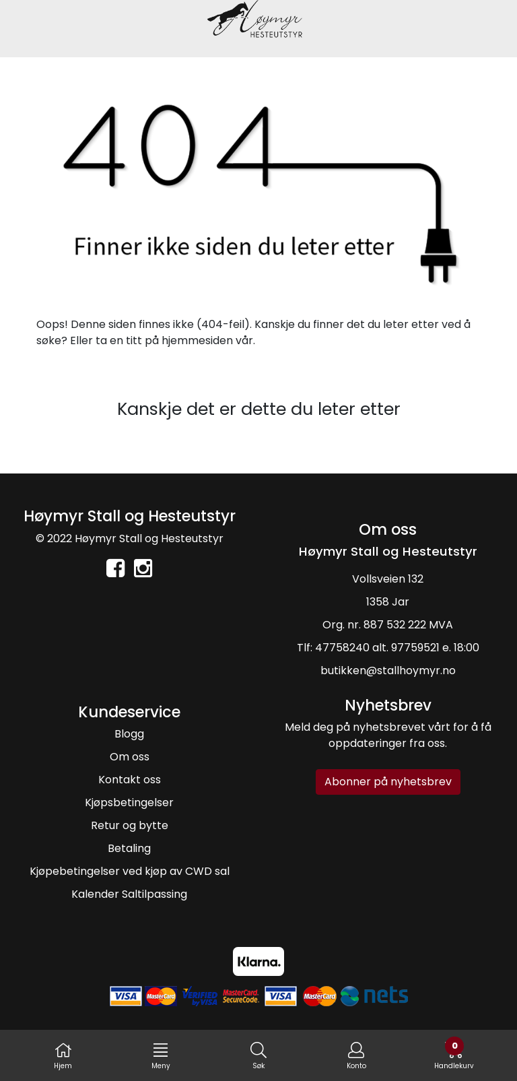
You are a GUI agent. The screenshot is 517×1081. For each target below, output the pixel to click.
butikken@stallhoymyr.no (388, 670)
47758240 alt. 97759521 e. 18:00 (397, 647)
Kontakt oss (129, 779)
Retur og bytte (129, 825)
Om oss (129, 756)
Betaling (129, 848)
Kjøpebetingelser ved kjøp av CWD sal (130, 871)
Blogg (129, 734)
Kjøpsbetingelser (129, 802)
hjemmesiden (197, 340)
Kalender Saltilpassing (129, 894)
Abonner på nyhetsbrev (388, 781)
